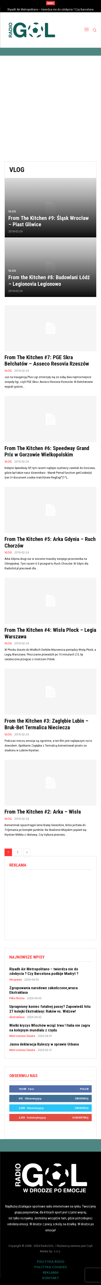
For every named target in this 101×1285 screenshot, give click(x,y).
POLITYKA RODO (50, 1261)
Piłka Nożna (17, 998)
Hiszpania (15, 979)
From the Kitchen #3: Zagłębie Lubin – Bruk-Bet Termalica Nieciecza (46, 724)
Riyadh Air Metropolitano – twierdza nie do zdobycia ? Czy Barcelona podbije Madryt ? (43, 971)
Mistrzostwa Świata (22, 1036)
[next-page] (27, 852)
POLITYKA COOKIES (50, 1267)
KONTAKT (50, 1277)
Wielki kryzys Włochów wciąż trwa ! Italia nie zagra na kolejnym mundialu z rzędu (49, 1027)
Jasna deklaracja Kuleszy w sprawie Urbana (44, 1044)
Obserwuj (82, 1098)
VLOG (12, 211)
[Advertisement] (50, 108)
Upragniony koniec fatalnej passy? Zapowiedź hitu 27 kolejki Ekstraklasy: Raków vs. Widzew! (50, 1008)
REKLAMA (50, 1272)
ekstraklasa (17, 1017)
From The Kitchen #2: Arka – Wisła (43, 812)
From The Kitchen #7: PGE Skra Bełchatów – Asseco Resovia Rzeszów (47, 360)
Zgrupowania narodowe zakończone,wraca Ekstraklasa (43, 990)
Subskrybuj (80, 1117)
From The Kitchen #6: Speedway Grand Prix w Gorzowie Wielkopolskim (47, 451)
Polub (84, 1089)
